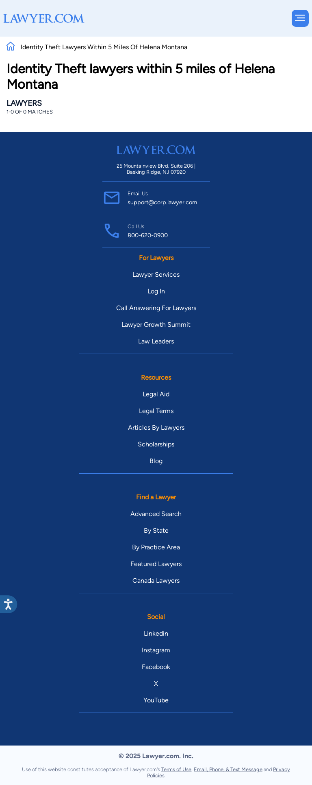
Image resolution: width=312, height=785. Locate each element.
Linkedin (156, 633)
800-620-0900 (148, 235)
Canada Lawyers (156, 580)
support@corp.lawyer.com (162, 202)
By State (156, 530)
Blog (156, 461)
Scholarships (156, 444)
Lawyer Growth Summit (156, 324)
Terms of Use (176, 769)
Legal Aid (156, 394)
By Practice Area (156, 547)
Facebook (156, 667)
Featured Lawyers (156, 564)
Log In (156, 291)
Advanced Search (156, 514)
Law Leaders (156, 341)
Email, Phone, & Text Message (228, 769)
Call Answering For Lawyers (156, 308)
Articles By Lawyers (156, 427)
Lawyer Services (156, 274)
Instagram (156, 650)
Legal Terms (156, 411)
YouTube (156, 700)
